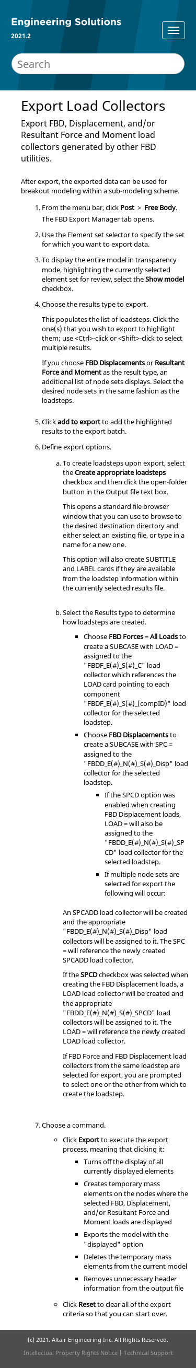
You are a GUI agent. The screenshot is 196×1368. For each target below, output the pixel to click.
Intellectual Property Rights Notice (71, 1353)
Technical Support (148, 1353)
